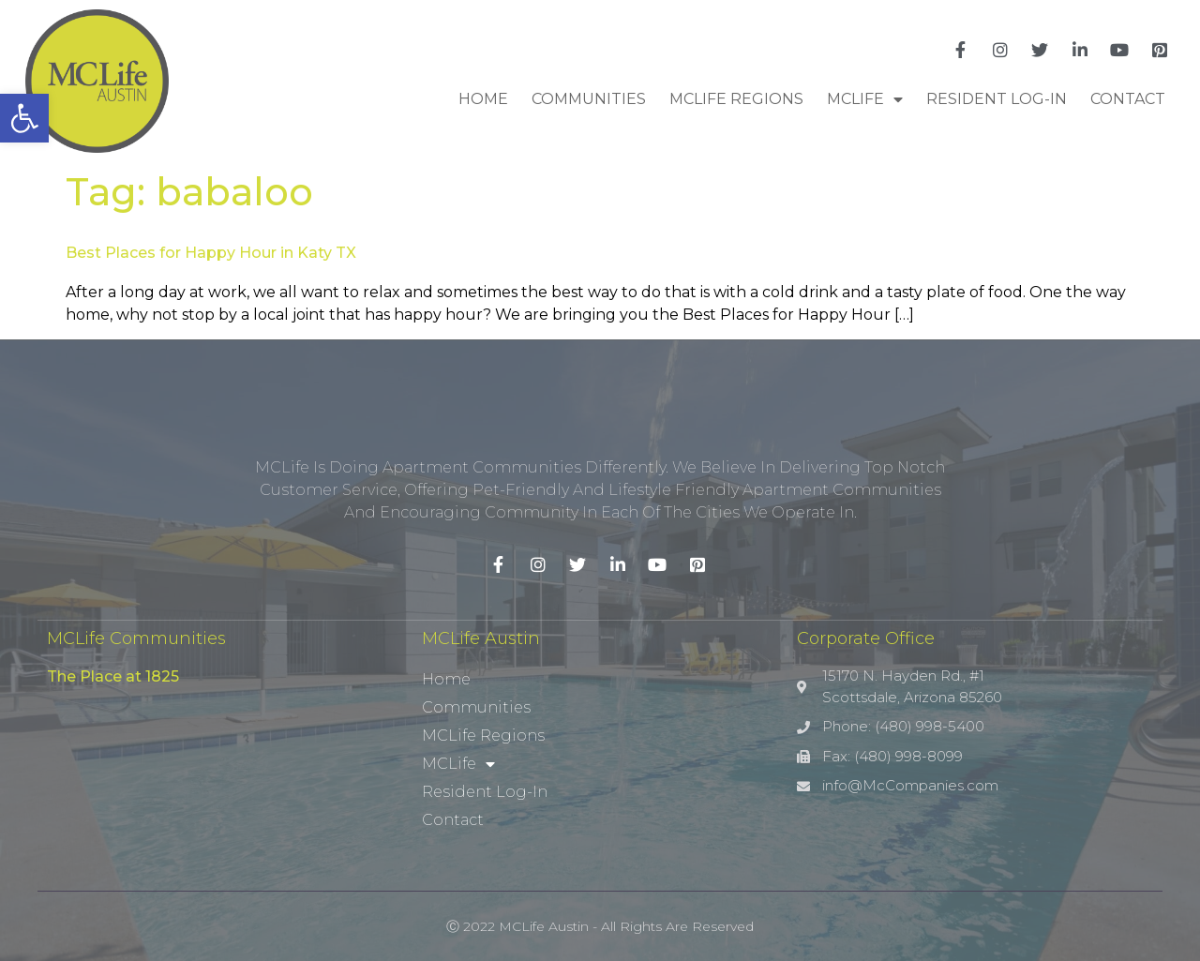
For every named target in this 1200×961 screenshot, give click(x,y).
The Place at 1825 (113, 676)
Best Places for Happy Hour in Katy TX (211, 253)
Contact (1127, 99)
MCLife (865, 99)
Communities (589, 99)
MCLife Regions (736, 99)
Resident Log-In (996, 99)
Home (483, 99)
